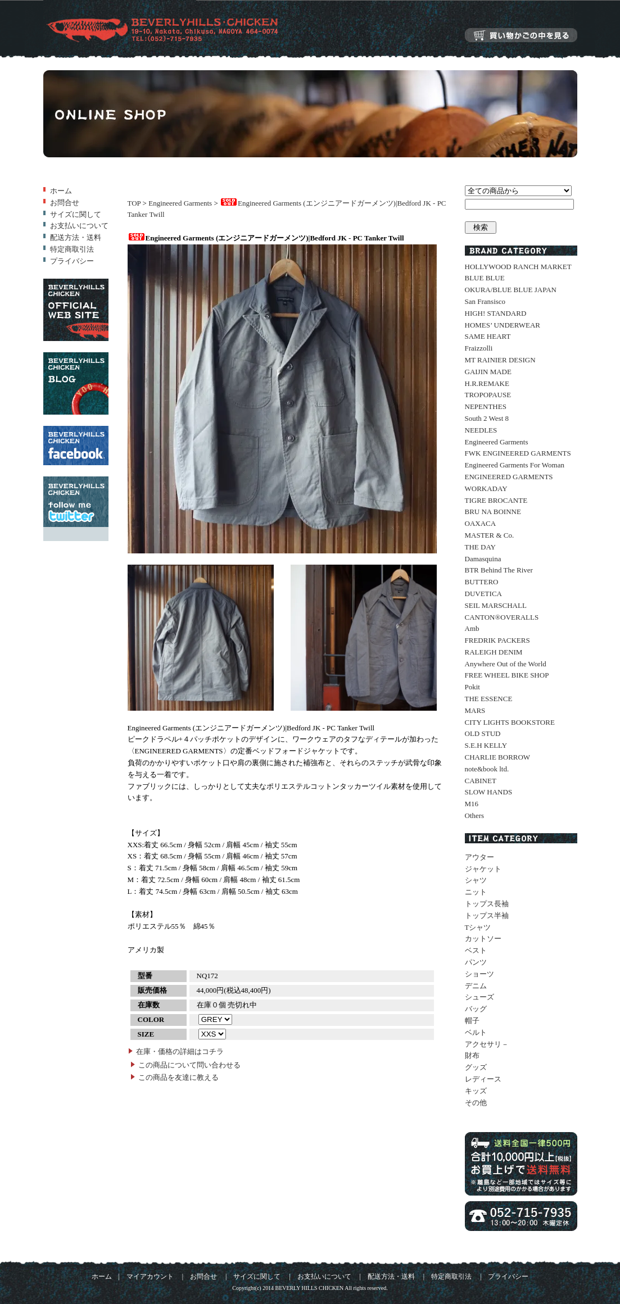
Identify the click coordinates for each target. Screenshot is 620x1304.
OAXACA (480, 523)
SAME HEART (488, 336)
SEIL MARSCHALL (496, 605)
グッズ (476, 1067)
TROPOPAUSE (488, 394)
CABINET (480, 780)
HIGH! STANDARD (496, 313)
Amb (472, 628)
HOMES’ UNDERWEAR (502, 325)
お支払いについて (79, 225)
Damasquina (483, 559)
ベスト (476, 950)
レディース (483, 1079)
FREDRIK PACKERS (497, 640)
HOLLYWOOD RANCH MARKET (518, 266)
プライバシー (72, 261)
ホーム (61, 191)
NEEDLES (481, 430)
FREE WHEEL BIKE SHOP (507, 675)
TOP (134, 203)
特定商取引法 (72, 249)
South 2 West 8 (487, 418)
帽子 (472, 1020)
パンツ (476, 962)
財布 (472, 1055)
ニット (476, 892)
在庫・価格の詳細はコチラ (180, 1051)
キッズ (476, 1091)
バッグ (476, 1009)
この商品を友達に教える (178, 1077)
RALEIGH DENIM (494, 652)
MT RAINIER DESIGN (500, 360)
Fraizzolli (479, 348)
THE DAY (480, 547)
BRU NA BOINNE (493, 511)
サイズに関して (75, 214)
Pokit (472, 687)
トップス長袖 (487, 903)
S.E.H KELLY (486, 745)
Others (475, 815)
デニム (476, 986)
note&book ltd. (487, 769)
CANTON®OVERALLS (502, 617)
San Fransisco (485, 301)
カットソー (483, 938)
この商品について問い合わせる (189, 1065)
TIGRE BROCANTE (496, 500)
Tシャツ (478, 927)
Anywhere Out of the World (505, 664)
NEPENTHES (485, 406)
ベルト (476, 1032)
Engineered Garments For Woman (514, 465)
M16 (472, 803)
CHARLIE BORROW (498, 757)
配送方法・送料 (75, 237)
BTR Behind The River (499, 570)
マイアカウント (150, 1276)
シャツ (476, 880)
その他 (476, 1102)
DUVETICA (483, 593)
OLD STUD (483, 733)
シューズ (479, 997)
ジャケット (483, 869)
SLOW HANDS (489, 792)
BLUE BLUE (485, 278)
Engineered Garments (180, 203)
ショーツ (479, 974)
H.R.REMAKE (487, 383)
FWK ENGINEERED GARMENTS (518, 453)
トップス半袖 (487, 915)
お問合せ (64, 202)
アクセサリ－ (487, 1044)
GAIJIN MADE (488, 371)
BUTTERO (482, 582)
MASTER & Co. (489, 535)
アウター (479, 857)
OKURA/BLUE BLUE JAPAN (510, 289)
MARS (475, 710)
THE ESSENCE (489, 698)
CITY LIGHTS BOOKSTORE (510, 722)
